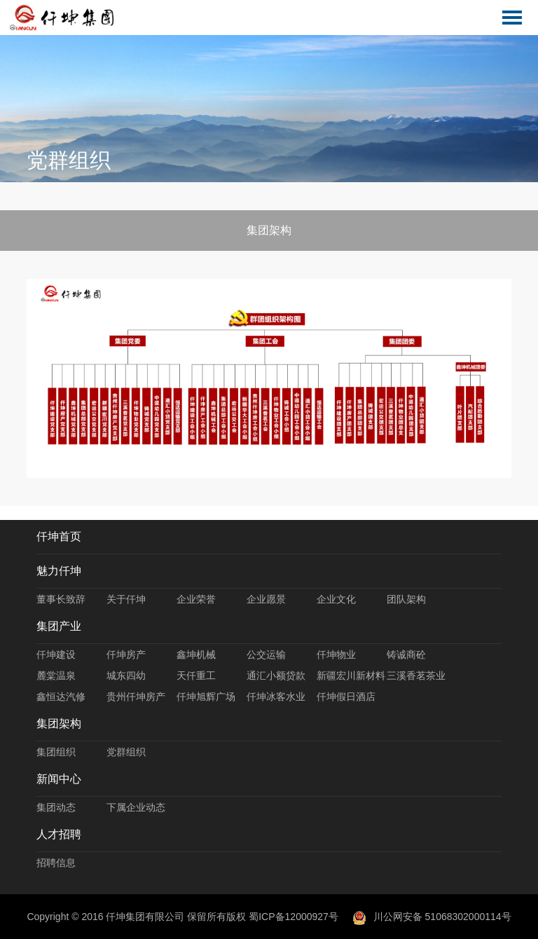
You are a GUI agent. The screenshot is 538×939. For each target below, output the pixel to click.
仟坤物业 (336, 654)
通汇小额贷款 (276, 675)
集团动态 (56, 807)
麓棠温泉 (56, 675)
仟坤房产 (126, 654)
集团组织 (56, 752)
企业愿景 (266, 599)
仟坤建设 (56, 654)
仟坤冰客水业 (276, 696)
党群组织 (126, 752)
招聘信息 (56, 862)
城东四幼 (126, 675)
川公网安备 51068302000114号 (431, 916)
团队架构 (406, 599)
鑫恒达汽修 (60, 696)
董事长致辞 (60, 599)
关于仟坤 (126, 599)
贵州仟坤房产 (135, 696)
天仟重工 (196, 675)
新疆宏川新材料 (351, 675)
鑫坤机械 (196, 654)
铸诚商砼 (406, 654)
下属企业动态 (135, 807)
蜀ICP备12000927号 (293, 916)
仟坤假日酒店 (346, 696)
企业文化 (336, 599)
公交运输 (266, 654)
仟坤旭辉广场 (206, 696)
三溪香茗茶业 (416, 675)
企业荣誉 (196, 599)
